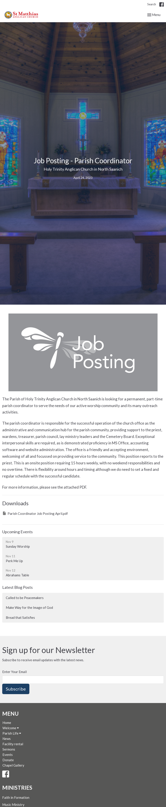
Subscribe (16, 688)
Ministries (17, 787)
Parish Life (11, 733)
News (6, 739)
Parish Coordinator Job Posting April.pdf (35, 513)
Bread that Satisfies (20, 617)
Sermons (8, 749)
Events (7, 755)
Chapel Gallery (13, 765)
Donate (8, 760)
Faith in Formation (15, 797)
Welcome (10, 728)
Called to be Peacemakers (25, 598)
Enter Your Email (14, 672)
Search (151, 4)
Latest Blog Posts (17, 587)
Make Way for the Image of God (29, 607)
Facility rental (12, 744)
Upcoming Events (17, 531)
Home (6, 723)
